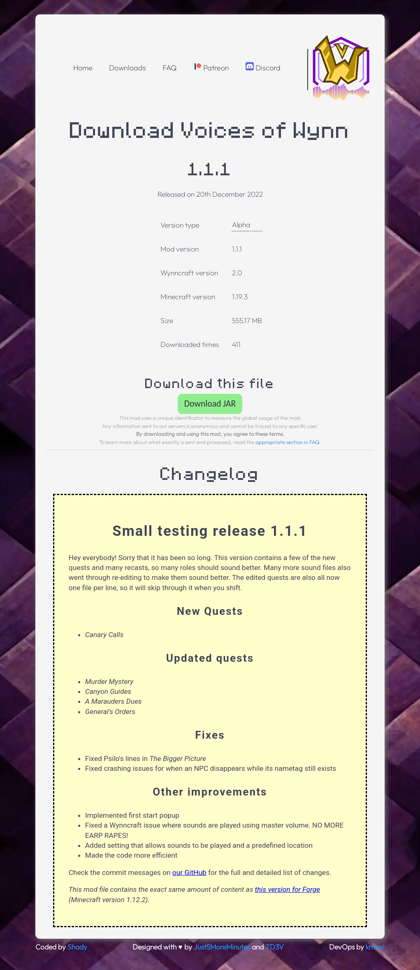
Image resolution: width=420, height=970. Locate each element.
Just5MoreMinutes (222, 946)
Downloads (127, 67)
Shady (77, 946)
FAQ (169, 67)
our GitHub (189, 872)
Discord (263, 67)
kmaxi (375, 946)
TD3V (274, 946)
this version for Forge (287, 889)
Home (83, 67)
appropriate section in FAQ (287, 442)
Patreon (211, 67)
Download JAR (210, 403)
